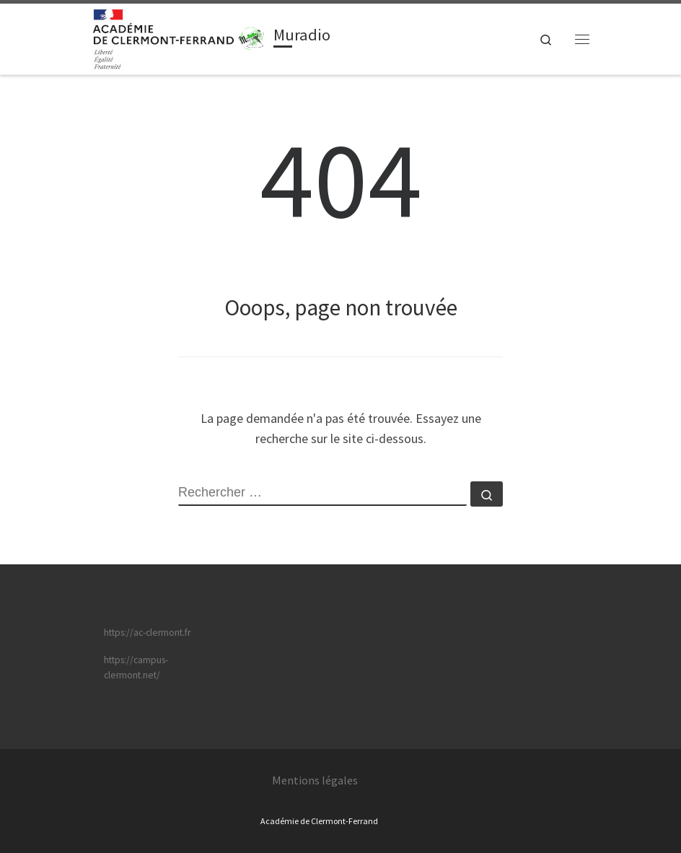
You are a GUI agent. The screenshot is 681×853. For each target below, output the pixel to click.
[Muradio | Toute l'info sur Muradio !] (252, 37)
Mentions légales (315, 780)
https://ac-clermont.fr (147, 632)
